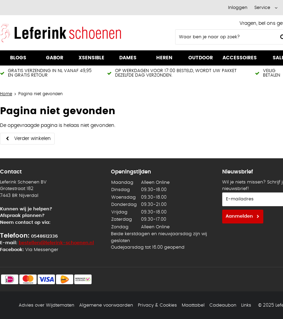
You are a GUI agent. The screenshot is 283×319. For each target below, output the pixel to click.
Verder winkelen (32, 138)
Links (246, 305)
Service (262, 8)
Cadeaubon (222, 305)
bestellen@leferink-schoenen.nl (56, 243)
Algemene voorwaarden (106, 305)
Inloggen (237, 8)
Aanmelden (239, 216)
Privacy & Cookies (157, 305)
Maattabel (193, 305)
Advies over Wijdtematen (46, 305)
